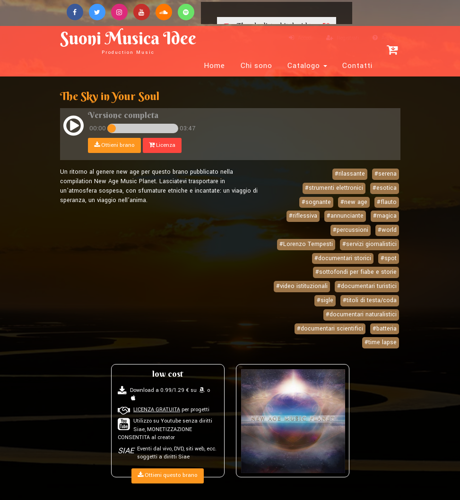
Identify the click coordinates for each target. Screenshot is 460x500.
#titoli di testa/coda (370, 300)
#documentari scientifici (330, 328)
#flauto (387, 202)
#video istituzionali (302, 286)
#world (387, 230)
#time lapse (381, 342)
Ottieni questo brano (168, 475)
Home (214, 65)
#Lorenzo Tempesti (306, 244)
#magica (385, 216)
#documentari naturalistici (361, 314)
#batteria (385, 328)
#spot (389, 258)
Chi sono (256, 65)
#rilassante (350, 173)
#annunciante (345, 216)
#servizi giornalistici (369, 244)
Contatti (357, 65)
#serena (385, 173)
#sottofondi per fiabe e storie (356, 272)
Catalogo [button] (307, 65)
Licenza (162, 145)
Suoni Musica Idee (128, 41)
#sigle (325, 300)
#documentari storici (342, 258)
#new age (353, 202)
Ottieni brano (114, 145)
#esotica (385, 188)
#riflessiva (303, 216)
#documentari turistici (367, 286)
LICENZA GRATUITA (156, 409)
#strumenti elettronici (334, 188)
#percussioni (350, 230)
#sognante (316, 202)
